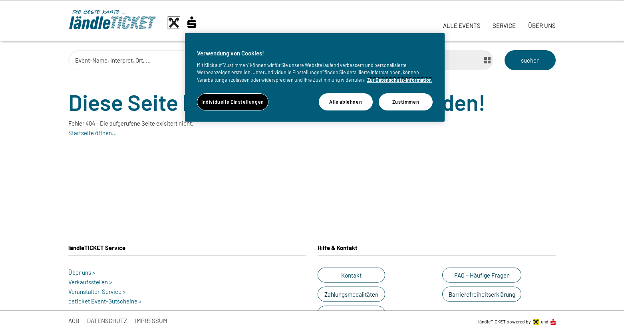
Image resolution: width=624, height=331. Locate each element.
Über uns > (81, 272)
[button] (351, 275)
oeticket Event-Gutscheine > (105, 301)
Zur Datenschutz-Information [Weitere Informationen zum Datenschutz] (399, 80)
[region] (315, 77)
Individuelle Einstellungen (232, 101)
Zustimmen (405, 101)
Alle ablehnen (345, 101)
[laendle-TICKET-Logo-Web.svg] (140, 23)
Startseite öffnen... (92, 132)
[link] (462, 21)
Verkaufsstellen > (90, 282)
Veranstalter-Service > (97, 291)
